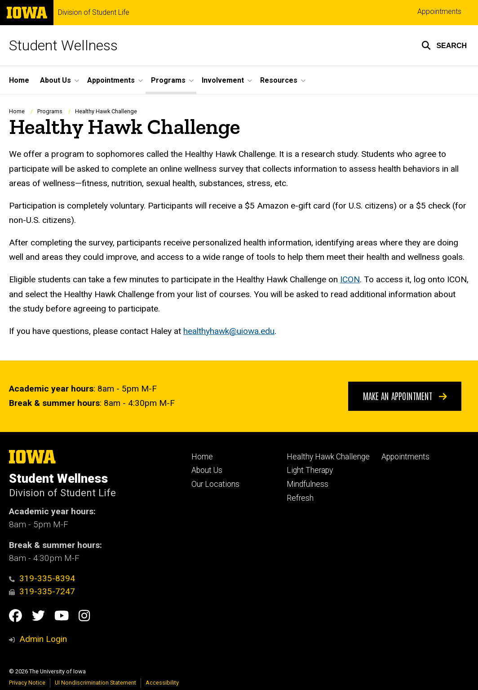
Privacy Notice (27, 682)
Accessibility (162, 682)
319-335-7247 (42, 591)
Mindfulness (307, 484)
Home (19, 80)
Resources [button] (278, 80)
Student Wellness (63, 45)
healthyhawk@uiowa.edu (228, 330)
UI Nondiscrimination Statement (95, 682)
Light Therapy (310, 470)
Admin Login (43, 639)
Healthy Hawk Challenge (328, 456)
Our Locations (215, 484)
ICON (350, 279)
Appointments (439, 11)
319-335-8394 (42, 578)
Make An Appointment (405, 395)
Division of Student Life (93, 13)
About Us (206, 470)
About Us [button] (55, 80)
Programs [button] (168, 80)
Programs (49, 111)
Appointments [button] (111, 80)
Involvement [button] (223, 80)
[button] (444, 45)
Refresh (300, 498)
